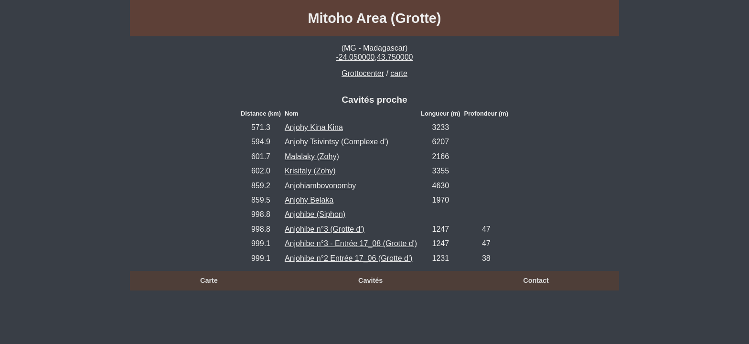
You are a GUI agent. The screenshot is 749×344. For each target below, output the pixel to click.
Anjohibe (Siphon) (315, 214)
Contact (536, 280)
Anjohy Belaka (309, 200)
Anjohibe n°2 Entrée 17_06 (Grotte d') (348, 258)
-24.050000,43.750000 (374, 57)
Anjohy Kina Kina (314, 127)
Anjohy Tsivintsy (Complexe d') (336, 142)
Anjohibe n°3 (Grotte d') (324, 229)
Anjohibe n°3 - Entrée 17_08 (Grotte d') (351, 243)
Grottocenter (363, 73)
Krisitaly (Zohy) (310, 171)
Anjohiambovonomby (320, 186)
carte (398, 73)
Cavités (370, 280)
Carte (209, 280)
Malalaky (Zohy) (312, 156)
